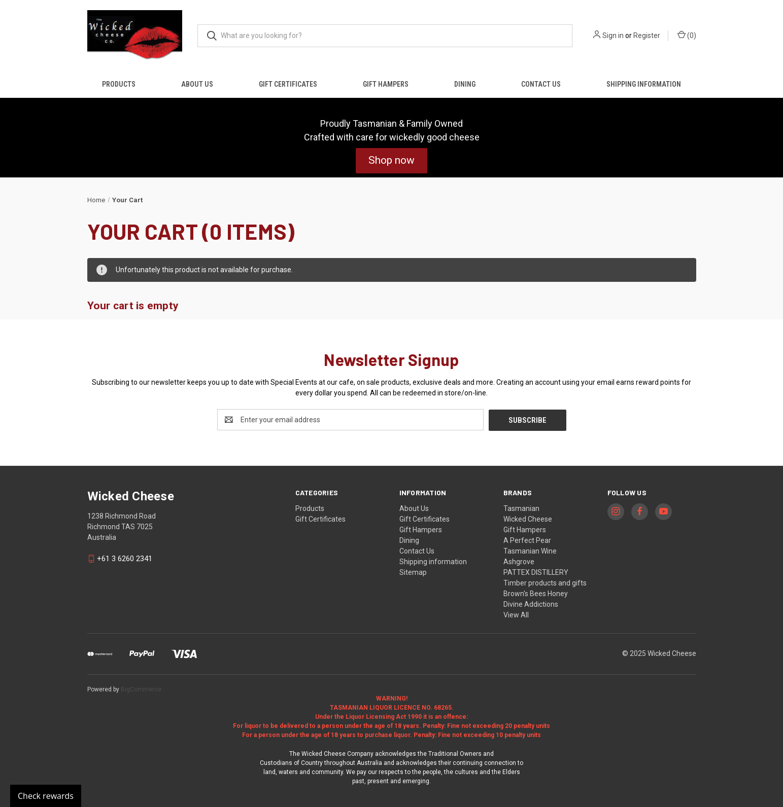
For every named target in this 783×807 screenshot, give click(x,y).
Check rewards (46, 795)
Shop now (391, 160)
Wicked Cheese (527, 519)
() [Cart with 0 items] (686, 35)
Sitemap (413, 572)
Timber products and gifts (545, 582)
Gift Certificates (288, 84)
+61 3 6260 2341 (124, 558)
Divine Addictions (530, 604)
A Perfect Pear (527, 540)
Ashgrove (518, 561)
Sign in (613, 35)
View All (516, 614)
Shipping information (643, 84)
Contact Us (541, 84)
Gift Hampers (385, 84)
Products (118, 84)
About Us (197, 84)
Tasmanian (521, 508)
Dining (464, 84)
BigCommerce (141, 688)
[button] (391, 160)
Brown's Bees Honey (535, 593)
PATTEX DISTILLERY (535, 572)
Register (646, 35)
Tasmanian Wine (530, 550)
